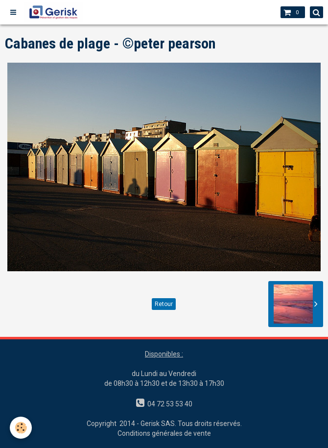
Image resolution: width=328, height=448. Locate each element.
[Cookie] (21, 428)
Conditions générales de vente (164, 433)
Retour (164, 304)
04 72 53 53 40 (168, 404)
